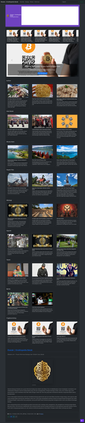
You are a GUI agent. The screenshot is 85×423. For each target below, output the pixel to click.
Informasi (37, 2)
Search (81, 2)
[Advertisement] (49, 15)
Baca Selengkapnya (42, 73)
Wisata (31, 2)
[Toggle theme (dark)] (82, 420)
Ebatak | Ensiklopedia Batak (9, 2)
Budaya (27, 2)
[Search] (70, 2)
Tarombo (22, 2)
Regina (41, 413)
